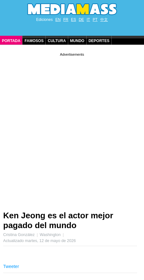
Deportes (98, 41)
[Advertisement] (72, 129)
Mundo (77, 41)
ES (73, 19)
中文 (104, 19)
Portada (11, 41)
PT (95, 19)
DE (81, 19)
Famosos (33, 41)
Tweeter (11, 266)
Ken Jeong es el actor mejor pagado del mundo (58, 220)
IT (88, 19)
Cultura (57, 41)
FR (65, 19)
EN (58, 19)
